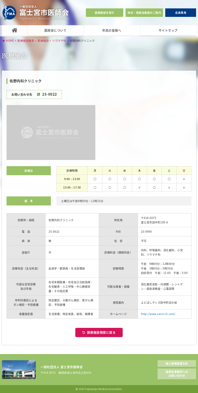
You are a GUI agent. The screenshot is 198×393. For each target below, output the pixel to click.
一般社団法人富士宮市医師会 (35, 13)
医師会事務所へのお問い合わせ (177, 373)
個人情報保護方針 (177, 363)
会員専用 (180, 12)
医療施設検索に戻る (101, 332)
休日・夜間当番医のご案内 (144, 12)
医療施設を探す (104, 12)
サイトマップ (168, 30)
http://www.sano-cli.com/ (158, 314)
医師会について (55, 30)
